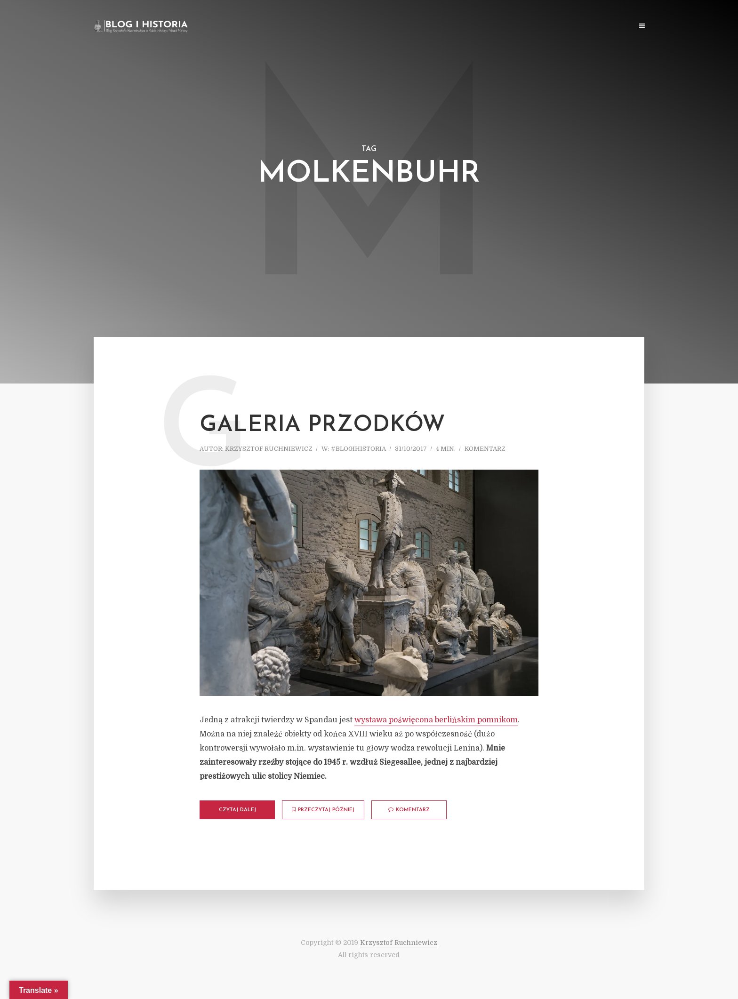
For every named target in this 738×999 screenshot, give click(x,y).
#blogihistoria (358, 448)
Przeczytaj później (323, 810)
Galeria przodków (322, 425)
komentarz (485, 448)
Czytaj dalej (237, 810)
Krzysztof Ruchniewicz (269, 448)
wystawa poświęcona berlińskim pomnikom (436, 720)
